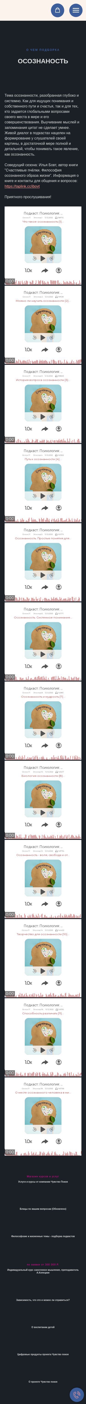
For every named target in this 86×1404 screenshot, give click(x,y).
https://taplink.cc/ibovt (22, 186)
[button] (57, 10)
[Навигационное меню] (76, 10)
